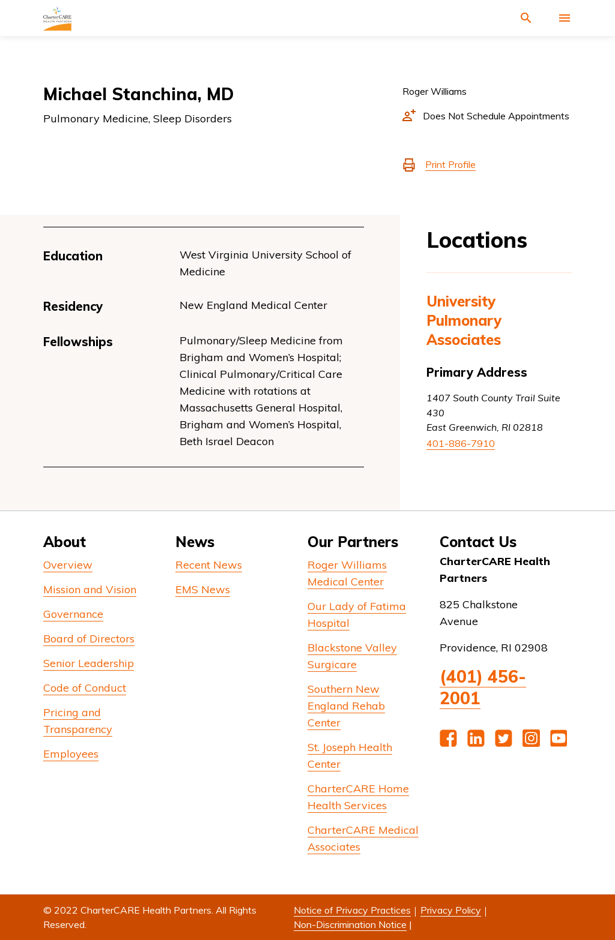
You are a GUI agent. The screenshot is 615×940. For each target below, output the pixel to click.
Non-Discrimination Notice (350, 924)
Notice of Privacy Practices (352, 910)
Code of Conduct (84, 688)
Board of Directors (89, 638)
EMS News (202, 589)
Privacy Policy (450, 910)
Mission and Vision (89, 589)
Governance (73, 614)
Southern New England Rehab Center (346, 705)
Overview (67, 565)
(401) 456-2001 (483, 687)
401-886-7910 (460, 443)
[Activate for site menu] (564, 18)
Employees (70, 754)
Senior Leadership (88, 663)
